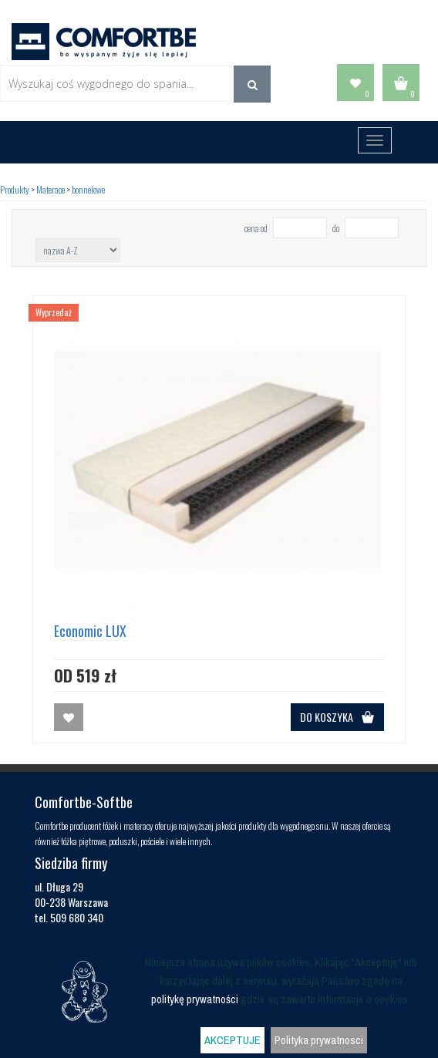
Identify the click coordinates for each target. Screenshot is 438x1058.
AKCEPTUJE (232, 1040)
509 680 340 (76, 917)
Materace (50, 189)
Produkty (14, 189)
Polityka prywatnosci (319, 1040)
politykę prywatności (194, 999)
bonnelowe (88, 189)
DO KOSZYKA (337, 717)
